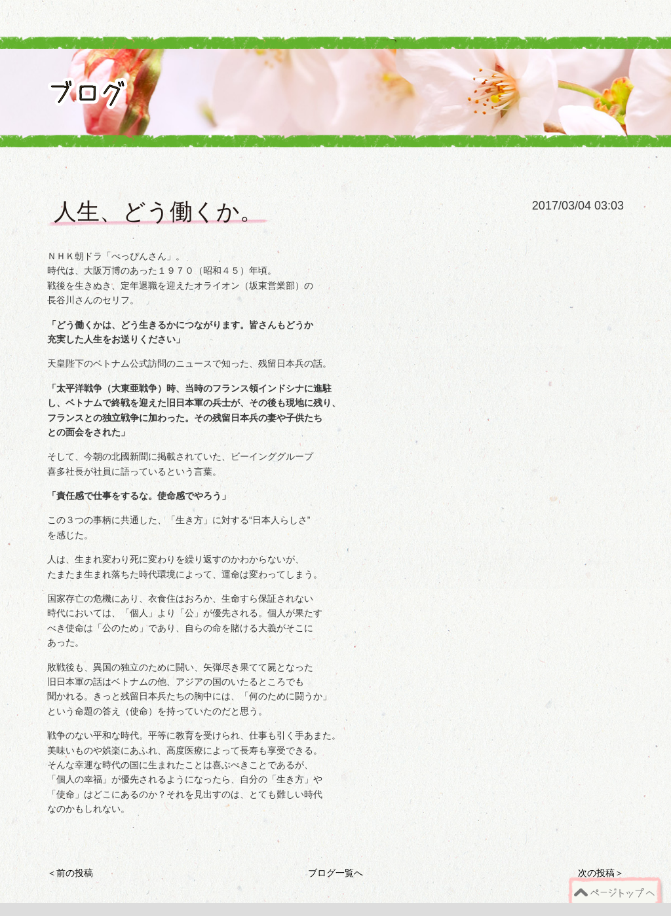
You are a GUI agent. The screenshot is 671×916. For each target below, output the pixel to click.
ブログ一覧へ (335, 873)
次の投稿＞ (601, 873)
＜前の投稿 (70, 873)
